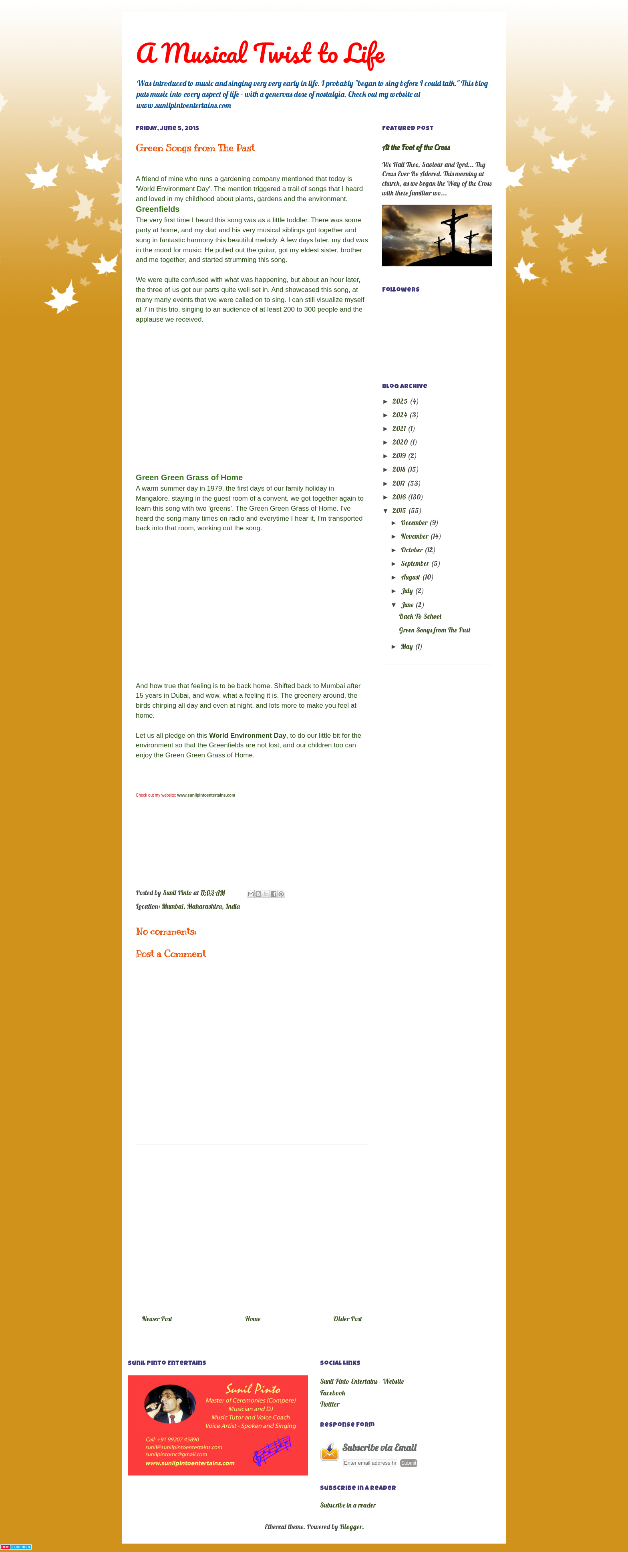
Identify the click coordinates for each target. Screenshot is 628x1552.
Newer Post (157, 1318)
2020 (400, 442)
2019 (399, 455)
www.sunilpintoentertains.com (206, 795)
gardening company (250, 179)
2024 (400, 415)
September (416, 563)
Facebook (332, 1393)
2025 (400, 401)
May (408, 646)
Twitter (329, 1404)
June (408, 604)
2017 (399, 483)
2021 (399, 428)
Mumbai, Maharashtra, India (201, 906)
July (408, 590)
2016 (399, 497)
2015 (400, 510)
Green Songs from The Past (435, 630)
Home (252, 1318)
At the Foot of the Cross (416, 147)
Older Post (347, 1318)
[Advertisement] (252, 1226)
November (415, 536)
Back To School (420, 616)
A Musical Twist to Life (260, 53)
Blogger (351, 1526)
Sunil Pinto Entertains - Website (362, 1381)
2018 (399, 469)
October (412, 550)
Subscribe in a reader (348, 1505)
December (415, 522)
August (411, 577)
